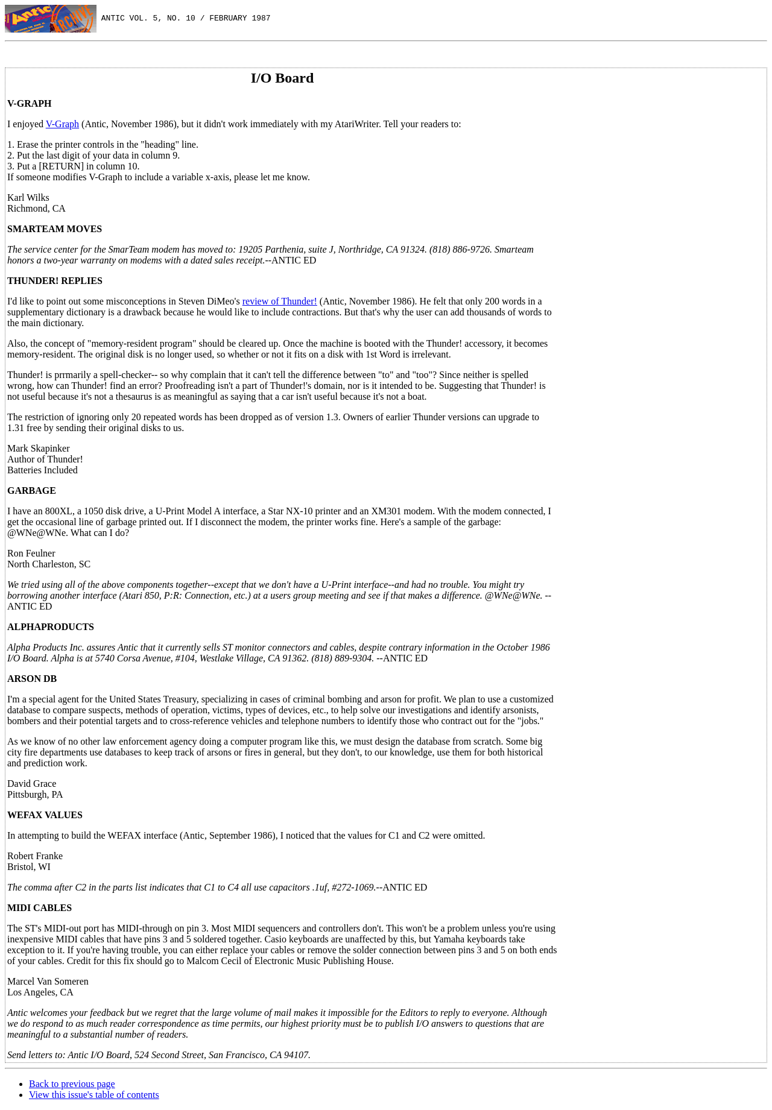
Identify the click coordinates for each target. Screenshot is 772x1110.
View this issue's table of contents (94, 1095)
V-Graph (62, 124)
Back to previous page (72, 1084)
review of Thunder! (279, 301)
